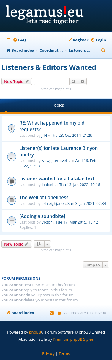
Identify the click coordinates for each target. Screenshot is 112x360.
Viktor (47, 222)
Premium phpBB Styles (73, 339)
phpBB (35, 332)
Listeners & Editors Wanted (48, 67)
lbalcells (49, 184)
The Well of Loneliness (43, 197)
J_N (44, 135)
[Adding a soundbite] (42, 216)
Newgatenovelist (56, 160)
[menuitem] (19, 40)
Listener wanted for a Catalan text (56, 178)
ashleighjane (53, 203)
